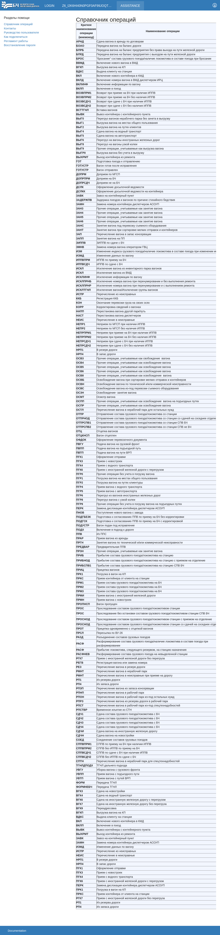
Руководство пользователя (21, 32)
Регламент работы (16, 41)
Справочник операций (18, 24)
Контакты (10, 28)
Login (49, 5)
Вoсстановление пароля (19, 45)
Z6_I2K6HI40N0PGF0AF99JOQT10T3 (89, 7)
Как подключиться (15, 36)
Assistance (132, 4)
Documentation (17, 930)
